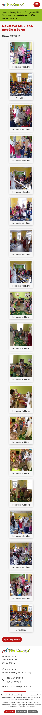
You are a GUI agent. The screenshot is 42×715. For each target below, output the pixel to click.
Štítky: (5, 36)
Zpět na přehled (12, 639)
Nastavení (32, 712)
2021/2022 (15, 36)
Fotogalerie (15, 12)
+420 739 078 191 (13, 681)
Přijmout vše (10, 712)
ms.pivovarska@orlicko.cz (18, 686)
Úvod (4, 12)
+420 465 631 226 (14, 678)
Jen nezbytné (21, 712)
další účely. (29, 699)
